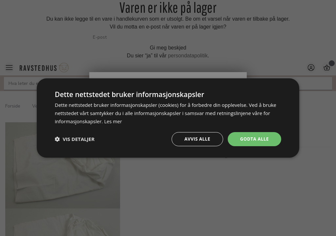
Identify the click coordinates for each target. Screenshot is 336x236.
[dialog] (168, 118)
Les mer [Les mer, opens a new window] (113, 121)
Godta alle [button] (254, 139)
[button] (74, 139)
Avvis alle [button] (195, 139)
